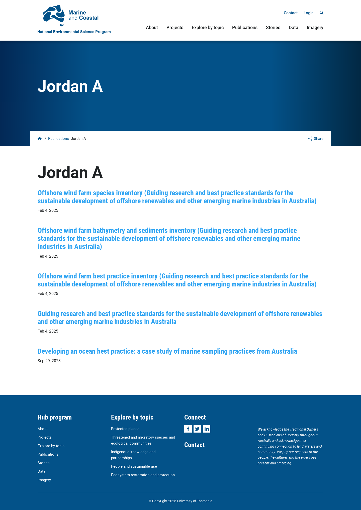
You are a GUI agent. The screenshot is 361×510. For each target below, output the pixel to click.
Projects (174, 27)
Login (309, 12)
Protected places (125, 428)
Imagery (315, 27)
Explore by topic (208, 27)
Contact (291, 12)
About (152, 27)
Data (293, 27)
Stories (273, 27)
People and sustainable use (134, 466)
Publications (244, 27)
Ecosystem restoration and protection (143, 474)
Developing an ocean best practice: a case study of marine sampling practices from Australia (167, 351)
